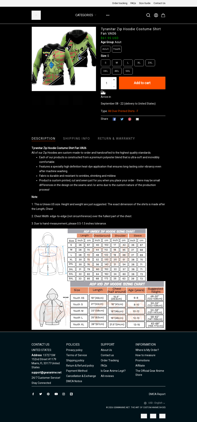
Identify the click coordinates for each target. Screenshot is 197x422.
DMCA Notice (74, 381)
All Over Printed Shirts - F (123, 111)
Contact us (107, 355)
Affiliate (140, 365)
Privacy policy (74, 350)
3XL (105, 71)
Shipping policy (75, 360)
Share (104, 118)
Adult (118, 42)
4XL (116, 71)
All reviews (107, 376)
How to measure (145, 355)
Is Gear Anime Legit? (113, 370)
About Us (106, 350)
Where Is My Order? (147, 350)
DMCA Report (157, 394)
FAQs (133, 3)
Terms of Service (76, 355)
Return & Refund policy (80, 365)
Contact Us (159, 3)
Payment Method (76, 370)
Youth (116, 49)
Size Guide (144, 3)
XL (139, 62)
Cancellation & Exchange (81, 376)
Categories (86, 15)
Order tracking (119, 3)
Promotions (142, 360)
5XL (128, 71)
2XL (150, 62)
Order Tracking (110, 360)
